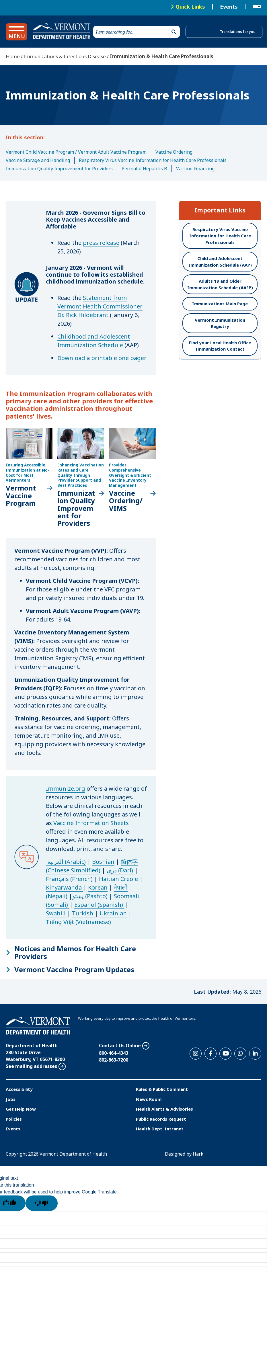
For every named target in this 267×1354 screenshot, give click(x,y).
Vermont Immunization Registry (220, 323)
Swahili (56, 913)
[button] (16, 31)
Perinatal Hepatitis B (144, 168)
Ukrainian (113, 913)
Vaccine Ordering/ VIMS (126, 500)
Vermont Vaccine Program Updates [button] (74, 969)
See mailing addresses (31, 1066)
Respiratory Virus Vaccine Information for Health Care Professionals (153, 160)
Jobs (10, 1099)
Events (229, 6)
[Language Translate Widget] (257, 6)
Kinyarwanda (64, 887)
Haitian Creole (118, 879)
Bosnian (103, 861)
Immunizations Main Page (220, 303)
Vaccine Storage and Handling (38, 160)
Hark (198, 1154)
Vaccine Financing (195, 168)
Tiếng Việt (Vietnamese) (78, 922)
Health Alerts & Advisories (164, 1109)
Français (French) (69, 879)
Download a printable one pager (102, 358)
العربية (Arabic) (66, 861)
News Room (148, 1099)
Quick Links (190, 6)
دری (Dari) (121, 870)
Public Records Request (161, 1119)
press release (101, 243)
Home (13, 56)
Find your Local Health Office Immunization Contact (220, 346)
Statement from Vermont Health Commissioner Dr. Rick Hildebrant (100, 306)
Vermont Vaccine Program (21, 495)
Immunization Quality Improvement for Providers (59, 168)
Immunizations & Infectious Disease (65, 56)
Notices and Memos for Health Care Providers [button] (75, 952)
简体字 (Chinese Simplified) (92, 866)
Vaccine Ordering (173, 152)
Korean (98, 887)
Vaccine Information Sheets (91, 823)
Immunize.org (65, 788)
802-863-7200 (113, 1060)
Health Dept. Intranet (160, 1129)
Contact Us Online (120, 1045)
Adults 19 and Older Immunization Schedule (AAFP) (220, 284)
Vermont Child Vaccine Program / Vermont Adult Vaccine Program (76, 152)
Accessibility (19, 1089)
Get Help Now (21, 1109)
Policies (14, 1119)
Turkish (83, 913)
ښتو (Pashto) (90, 896)
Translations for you (238, 31)
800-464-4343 (113, 1053)
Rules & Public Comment (162, 1089)
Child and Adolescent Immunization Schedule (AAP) (220, 261)
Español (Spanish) (99, 904)
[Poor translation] (42, 1203)
